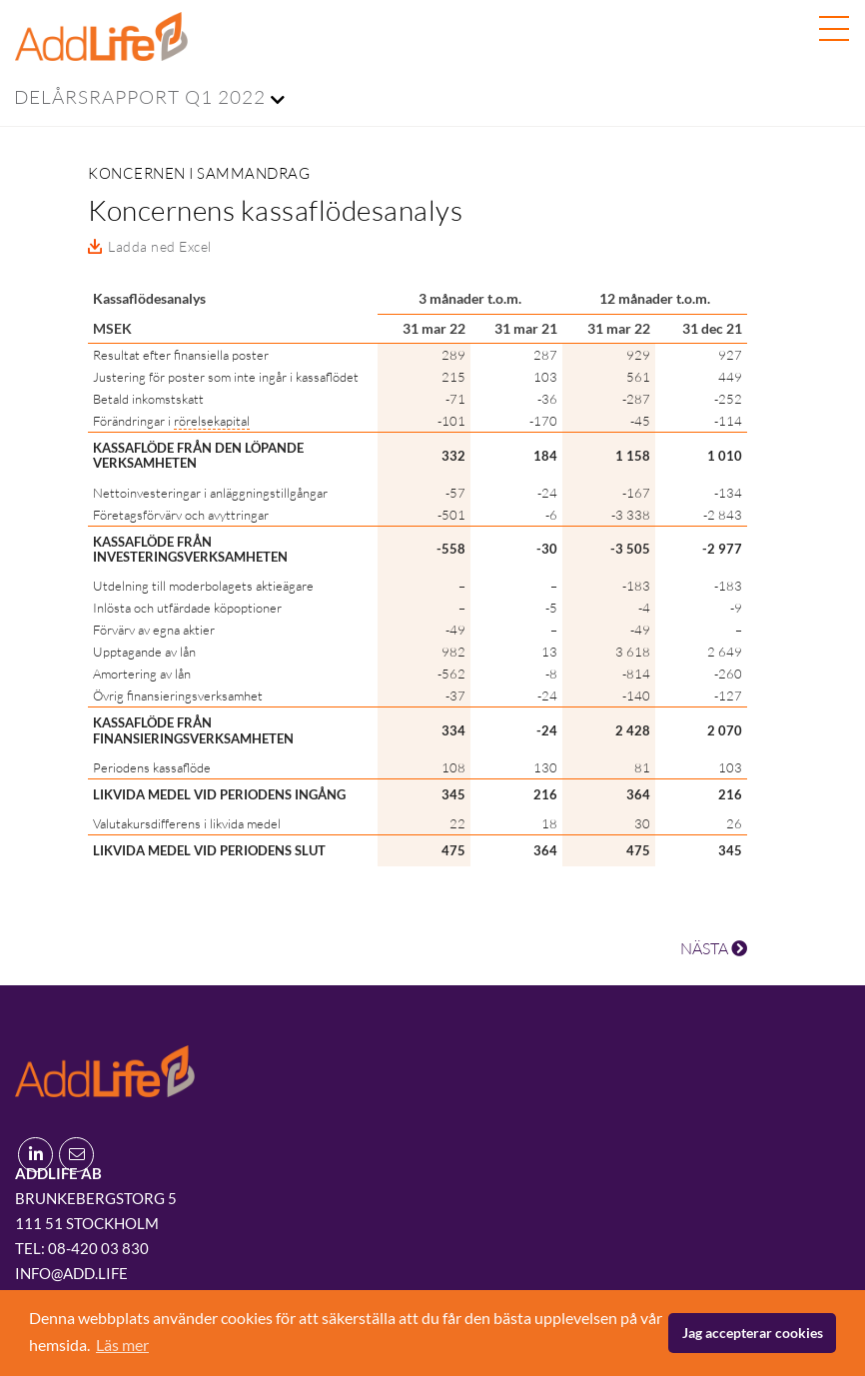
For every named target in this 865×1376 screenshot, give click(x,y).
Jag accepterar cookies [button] (752, 1332)
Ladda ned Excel (160, 246)
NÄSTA (713, 948)
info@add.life (71, 1273)
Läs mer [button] (122, 1344)
